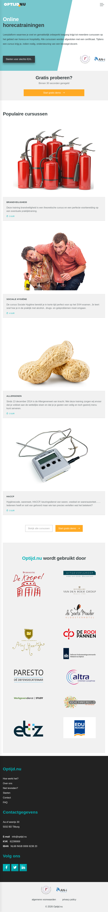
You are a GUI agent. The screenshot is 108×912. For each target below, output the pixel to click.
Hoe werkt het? (10, 778)
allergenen (14, 396)
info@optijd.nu (19, 836)
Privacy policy (69, 899)
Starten (6, 793)
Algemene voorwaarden (44, 899)
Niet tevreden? (10, 788)
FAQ (5, 802)
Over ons (7, 783)
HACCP (10, 496)
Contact (7, 797)
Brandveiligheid (16, 202)
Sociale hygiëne (16, 299)
